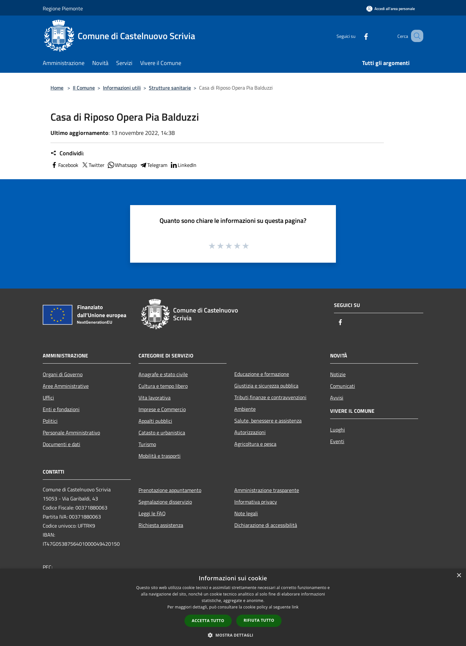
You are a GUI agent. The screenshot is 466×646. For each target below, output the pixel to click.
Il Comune (84, 88)
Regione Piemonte (63, 8)
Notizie (338, 374)
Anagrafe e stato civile (163, 374)
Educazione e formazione (261, 374)
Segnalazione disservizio (165, 502)
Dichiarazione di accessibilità (265, 525)
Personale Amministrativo (71, 432)
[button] (233, 635)
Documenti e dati (61, 444)
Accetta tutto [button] (208, 620)
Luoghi (337, 429)
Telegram (153, 165)
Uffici (48, 397)
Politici (50, 421)
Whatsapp (122, 165)
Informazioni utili (122, 88)
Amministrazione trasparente (266, 490)
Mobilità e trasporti (160, 456)
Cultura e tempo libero (163, 386)
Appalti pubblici (155, 421)
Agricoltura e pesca (255, 444)
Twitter (93, 165)
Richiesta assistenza (161, 525)
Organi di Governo (63, 374)
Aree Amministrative (66, 386)
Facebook (64, 165)
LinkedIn (183, 165)
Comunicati (342, 386)
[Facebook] (357, 35)
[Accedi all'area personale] (390, 8)
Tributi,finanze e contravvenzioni (270, 397)
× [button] (458, 575)
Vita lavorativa (155, 397)
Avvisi (336, 397)
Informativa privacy (255, 502)
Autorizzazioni (250, 432)
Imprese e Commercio (162, 409)
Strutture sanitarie (170, 88)
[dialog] (233, 607)
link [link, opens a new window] (295, 607)
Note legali (246, 513)
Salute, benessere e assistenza (268, 420)
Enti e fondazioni (61, 409)
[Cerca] (415, 36)
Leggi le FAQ (152, 513)
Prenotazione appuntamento (170, 490)
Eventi (337, 441)
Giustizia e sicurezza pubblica (266, 385)
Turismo (147, 444)
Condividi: (67, 153)
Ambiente (245, 409)
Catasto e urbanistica (162, 432)
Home (56, 88)
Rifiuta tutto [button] (259, 620)
